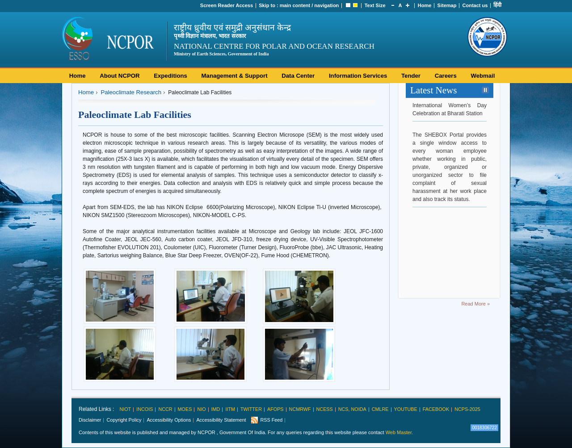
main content (295, 5)
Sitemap (447, 5)
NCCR (165, 409)
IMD (215, 409)
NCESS (324, 409)
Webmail (483, 75)
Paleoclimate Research (131, 92)
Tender (411, 75)
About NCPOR (119, 75)
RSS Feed (271, 420)
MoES (185, 409)
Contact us (475, 5)
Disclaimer (90, 420)
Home (425, 5)
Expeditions (170, 75)
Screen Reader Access (226, 5)
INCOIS (144, 409)
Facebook (436, 409)
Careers (446, 75)
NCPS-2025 (467, 409)
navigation (326, 5)
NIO (201, 409)
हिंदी (497, 5)
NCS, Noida (352, 409)
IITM (230, 409)
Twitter (251, 409)
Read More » (475, 303)
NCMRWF (300, 409)
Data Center (298, 75)
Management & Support (235, 75)
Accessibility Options (169, 420)
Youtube (405, 409)
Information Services (358, 75)
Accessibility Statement (221, 420)
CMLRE (380, 409)
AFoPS (275, 409)
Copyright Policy (123, 420)
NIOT (125, 409)
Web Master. (399, 432)
